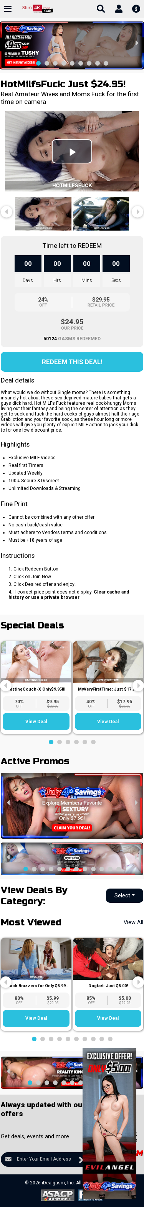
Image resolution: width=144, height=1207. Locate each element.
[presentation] (7, 43)
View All (133, 922)
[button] (38, 63)
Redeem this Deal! (72, 362)
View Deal (36, 721)
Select (122, 895)
